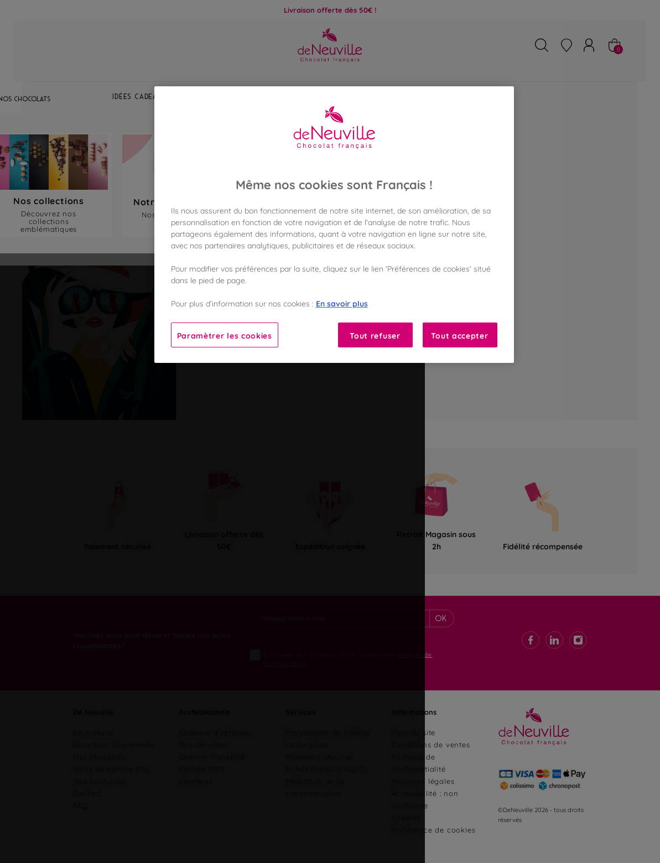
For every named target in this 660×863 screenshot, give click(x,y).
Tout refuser (375, 335)
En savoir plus (342, 303)
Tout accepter (459, 335)
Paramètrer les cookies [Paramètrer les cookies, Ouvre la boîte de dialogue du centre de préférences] (224, 335)
